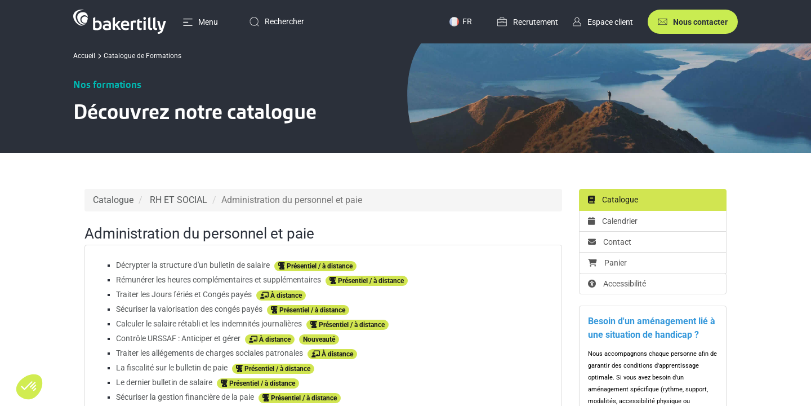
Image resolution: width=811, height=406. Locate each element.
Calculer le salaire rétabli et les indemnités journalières (210, 323)
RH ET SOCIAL (178, 200)
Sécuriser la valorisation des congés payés (190, 309)
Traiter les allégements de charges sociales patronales (210, 353)
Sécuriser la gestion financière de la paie (186, 396)
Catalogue (113, 200)
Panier (607, 262)
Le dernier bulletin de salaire (165, 382)
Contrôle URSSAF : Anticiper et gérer (179, 338)
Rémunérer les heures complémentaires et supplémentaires (219, 279)
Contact (609, 241)
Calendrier (613, 221)
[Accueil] (105, 21)
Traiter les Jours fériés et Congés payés (184, 294)
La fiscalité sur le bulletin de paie (172, 367)
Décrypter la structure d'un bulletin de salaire (193, 265)
